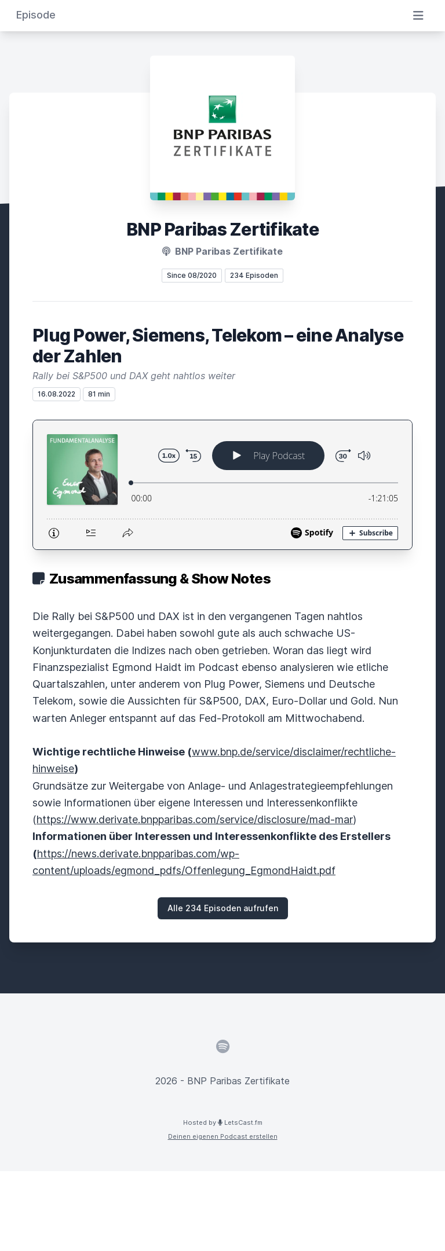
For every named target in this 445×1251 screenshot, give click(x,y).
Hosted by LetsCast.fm (222, 1122)
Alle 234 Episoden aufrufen (222, 908)
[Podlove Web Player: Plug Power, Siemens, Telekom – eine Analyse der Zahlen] (222, 484)
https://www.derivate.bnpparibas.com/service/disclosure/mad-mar (195, 819)
